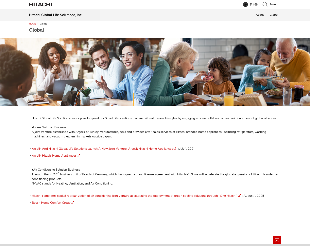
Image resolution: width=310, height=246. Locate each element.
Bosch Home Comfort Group (51, 202)
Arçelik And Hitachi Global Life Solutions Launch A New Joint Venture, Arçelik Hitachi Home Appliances (102, 148)
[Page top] (277, 240)
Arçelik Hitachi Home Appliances (54, 155)
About (260, 14)
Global (274, 14)
